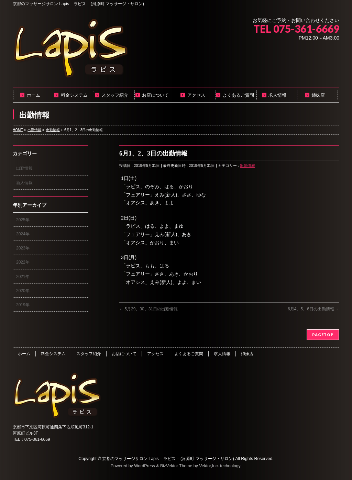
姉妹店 (247, 353)
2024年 (23, 234)
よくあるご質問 (188, 353)
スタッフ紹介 (88, 353)
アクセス (155, 353)
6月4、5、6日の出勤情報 (313, 309)
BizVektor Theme (176, 465)
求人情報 (222, 353)
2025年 (23, 219)
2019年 (23, 304)
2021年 (23, 276)
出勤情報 (247, 165)
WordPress (144, 465)
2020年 (23, 290)
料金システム (53, 353)
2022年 (23, 262)
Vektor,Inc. (209, 465)
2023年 (23, 248)
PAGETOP (323, 334)
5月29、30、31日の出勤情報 (148, 309)
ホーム (24, 353)
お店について (124, 353)
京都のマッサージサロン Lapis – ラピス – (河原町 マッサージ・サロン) (168, 458)
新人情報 (24, 182)
